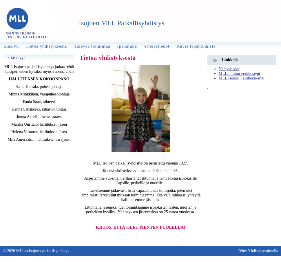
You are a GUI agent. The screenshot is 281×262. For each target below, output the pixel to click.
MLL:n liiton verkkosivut (239, 73)
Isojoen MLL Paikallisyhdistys (121, 23)
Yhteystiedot (229, 69)
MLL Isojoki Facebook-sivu (241, 78)
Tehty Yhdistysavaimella (258, 251)
